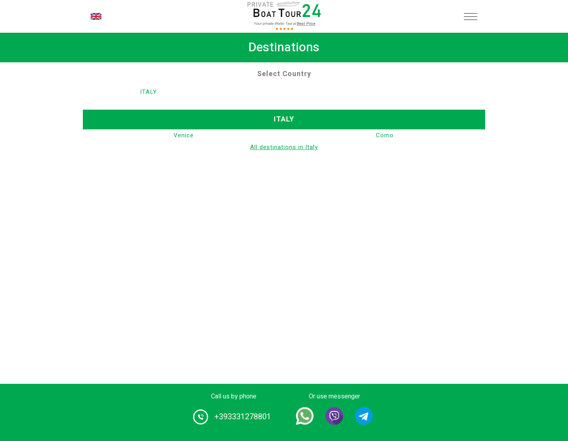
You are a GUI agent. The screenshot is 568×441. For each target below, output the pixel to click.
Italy (148, 92)
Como (385, 135)
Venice (184, 135)
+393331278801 (242, 416)
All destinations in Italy (284, 147)
